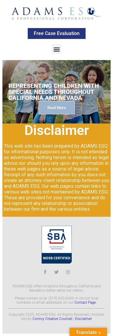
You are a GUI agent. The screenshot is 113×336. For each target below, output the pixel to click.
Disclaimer (83, 319)
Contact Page (85, 302)
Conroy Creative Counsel (52, 319)
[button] (56, 49)
